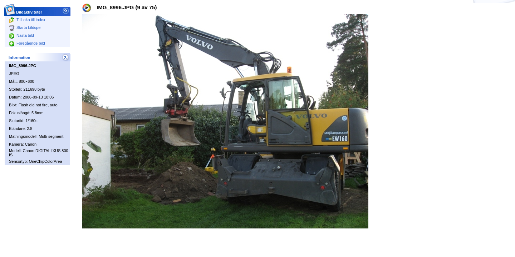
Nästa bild (21, 35)
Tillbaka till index (27, 19)
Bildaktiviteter (29, 10)
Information (19, 57)
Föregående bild (27, 43)
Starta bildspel (25, 27)
